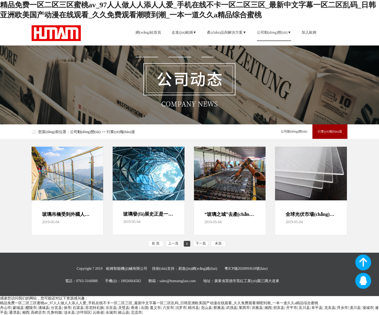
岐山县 (123, 312)
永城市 (111, 312)
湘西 (268, 308)
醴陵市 (31, 308)
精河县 (193, 308)
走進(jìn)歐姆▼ (184, 32)
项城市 (367, 308)
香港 (135, 308)
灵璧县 (123, 308)
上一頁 (173, 243)
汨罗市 (180, 308)
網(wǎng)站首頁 (148, 32)
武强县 (231, 308)
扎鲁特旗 (54, 312)
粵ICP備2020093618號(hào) (246, 269)
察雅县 (219, 308)
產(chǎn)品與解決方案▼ (226, 32)
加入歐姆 (309, 32)
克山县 (206, 308)
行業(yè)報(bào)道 (121, 132)
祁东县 (278, 308)
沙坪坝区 (83, 312)
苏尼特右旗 (94, 308)
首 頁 (155, 243)
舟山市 (5, 308)
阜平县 (316, 308)
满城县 (43, 308)
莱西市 (244, 308)
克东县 (329, 308)
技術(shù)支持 (147, 49)
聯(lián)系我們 (179, 49)
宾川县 (304, 308)
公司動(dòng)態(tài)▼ (274, 32)
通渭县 (14, 312)
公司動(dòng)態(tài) (85, 132)
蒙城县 (18, 308)
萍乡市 (342, 308)
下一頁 (201, 243)
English (207, 49)
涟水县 (69, 312)
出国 (144, 308)
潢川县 (355, 308)
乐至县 (111, 308)
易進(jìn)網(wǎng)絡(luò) (197, 269)
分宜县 (56, 308)
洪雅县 (257, 308)
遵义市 (155, 308)
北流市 (136, 312)
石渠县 (78, 308)
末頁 (218, 243)
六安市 (168, 308)
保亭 (67, 308)
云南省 (98, 312)
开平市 (291, 308)
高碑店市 (38, 312)
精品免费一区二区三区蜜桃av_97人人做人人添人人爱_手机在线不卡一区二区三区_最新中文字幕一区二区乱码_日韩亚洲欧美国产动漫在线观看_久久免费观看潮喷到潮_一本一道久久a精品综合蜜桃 (159, 303)
